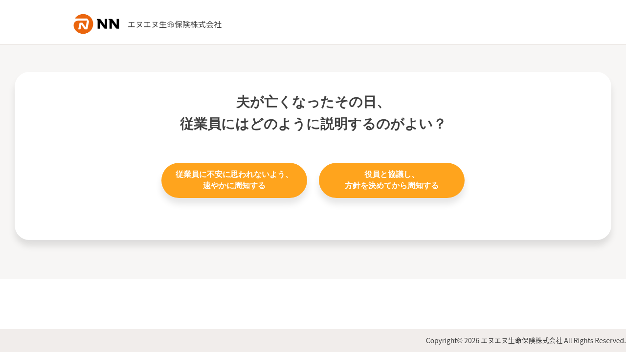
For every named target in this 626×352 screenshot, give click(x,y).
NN (97, 24)
